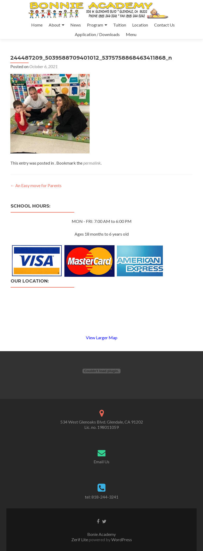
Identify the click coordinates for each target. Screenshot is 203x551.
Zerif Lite (80, 539)
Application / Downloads (97, 34)
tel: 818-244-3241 (101, 496)
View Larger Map (101, 337)
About (54, 24)
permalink (92, 162)
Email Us (101, 461)
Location (140, 24)
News (75, 24)
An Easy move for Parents (36, 185)
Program (95, 24)
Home (37, 24)
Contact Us (164, 24)
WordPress (121, 539)
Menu (131, 34)
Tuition (119, 24)
